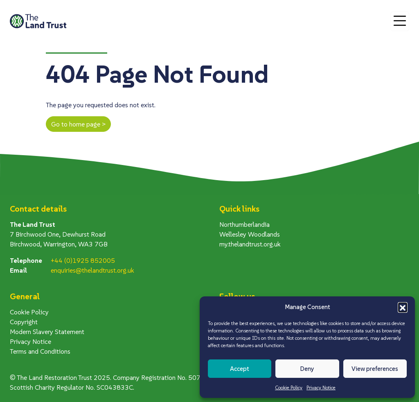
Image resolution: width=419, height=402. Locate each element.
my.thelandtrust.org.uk (250, 244)
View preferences (374, 369)
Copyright (24, 322)
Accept (239, 369)
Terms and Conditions (40, 351)
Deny (307, 369)
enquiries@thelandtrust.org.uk (92, 270)
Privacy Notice (321, 387)
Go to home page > (78, 124)
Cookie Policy (288, 387)
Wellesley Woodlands (249, 234)
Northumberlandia (244, 224)
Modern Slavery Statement (47, 331)
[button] (403, 307)
